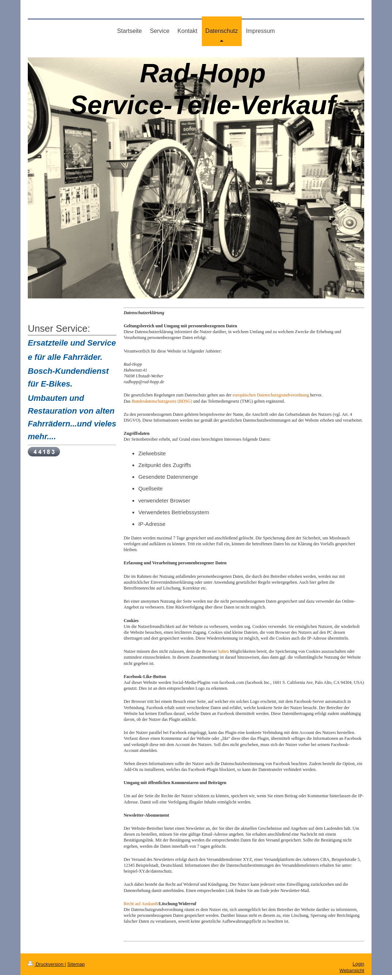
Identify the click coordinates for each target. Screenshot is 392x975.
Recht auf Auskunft (141, 903)
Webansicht (351, 970)
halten (223, 651)
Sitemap (76, 964)
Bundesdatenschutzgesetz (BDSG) (162, 401)
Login (358, 964)
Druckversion (46, 964)
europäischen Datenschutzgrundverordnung (271, 395)
